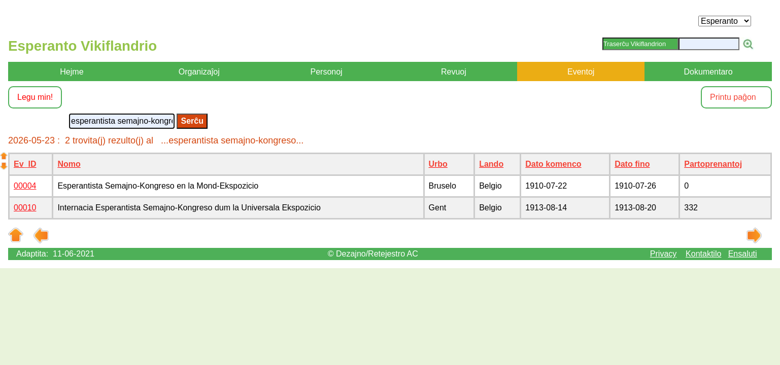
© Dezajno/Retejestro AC (373, 253)
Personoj (326, 71)
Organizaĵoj (199, 71)
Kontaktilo (703, 253)
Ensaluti (742, 253)
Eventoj (580, 71)
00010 (25, 207)
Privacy (663, 253)
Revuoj (453, 71)
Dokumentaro (708, 71)
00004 (25, 185)
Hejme (71, 71)
